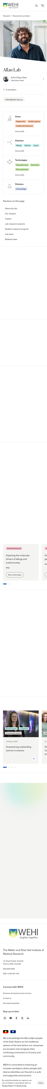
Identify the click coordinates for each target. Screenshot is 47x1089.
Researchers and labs (21, 16)
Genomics (35, 165)
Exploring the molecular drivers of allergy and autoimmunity (18, 559)
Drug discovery (22, 165)
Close (40, 1082)
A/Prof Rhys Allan (19, 77)
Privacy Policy (7, 1085)
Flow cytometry (22, 169)
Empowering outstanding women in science (18, 748)
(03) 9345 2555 (9, 968)
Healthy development (24, 126)
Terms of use (21, 1085)
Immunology (21, 189)
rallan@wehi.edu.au (14, 99)
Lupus (35, 145)
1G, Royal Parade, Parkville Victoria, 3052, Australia (13, 962)
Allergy (19, 145)
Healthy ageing (34, 121)
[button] (42, 5)
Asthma (27, 145)
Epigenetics (20, 121)
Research (6, 16)
